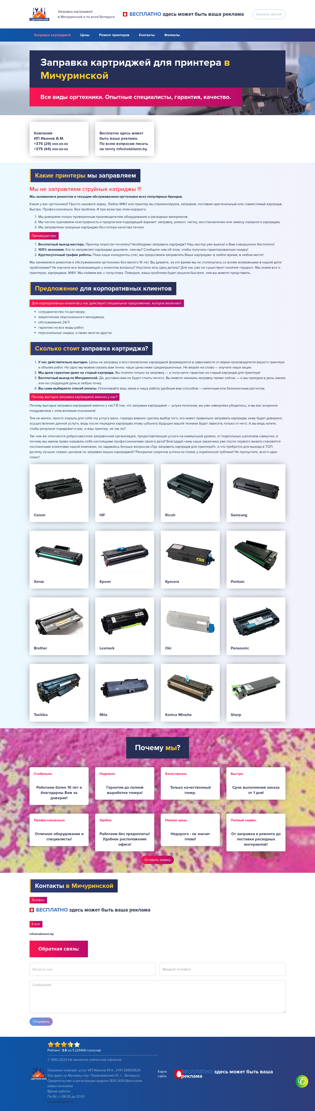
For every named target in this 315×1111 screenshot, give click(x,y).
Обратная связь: (58, 949)
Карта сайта (162, 1073)
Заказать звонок (269, 14)
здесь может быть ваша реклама (187, 14)
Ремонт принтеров (114, 35)
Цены (84, 35)
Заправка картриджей (52, 35)
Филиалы (172, 35)
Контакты (147, 35)
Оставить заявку (157, 860)
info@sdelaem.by (42, 934)
